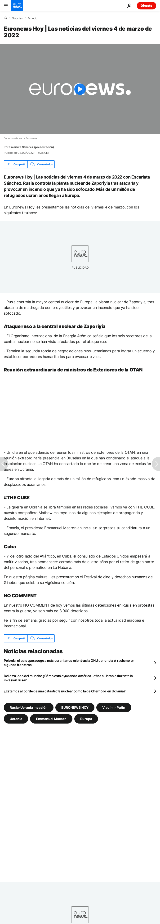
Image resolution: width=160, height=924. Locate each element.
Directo (146, 6)
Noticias (17, 18)
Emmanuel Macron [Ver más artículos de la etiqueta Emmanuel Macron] (51, 719)
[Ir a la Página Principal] (17, 5)
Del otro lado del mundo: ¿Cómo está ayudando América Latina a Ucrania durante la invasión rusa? (68, 678)
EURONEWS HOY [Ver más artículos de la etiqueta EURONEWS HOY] (75, 707)
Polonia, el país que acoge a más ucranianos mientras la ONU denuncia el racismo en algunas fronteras (69, 662)
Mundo (32, 18)
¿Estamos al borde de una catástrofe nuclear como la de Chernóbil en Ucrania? (65, 691)
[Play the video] (80, 89)
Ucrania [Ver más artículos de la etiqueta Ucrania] (16, 719)
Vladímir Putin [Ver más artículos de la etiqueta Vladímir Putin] (113, 707)
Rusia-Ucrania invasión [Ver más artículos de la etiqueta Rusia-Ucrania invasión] (29, 707)
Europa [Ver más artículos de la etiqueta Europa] (86, 719)
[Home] (5, 18)
